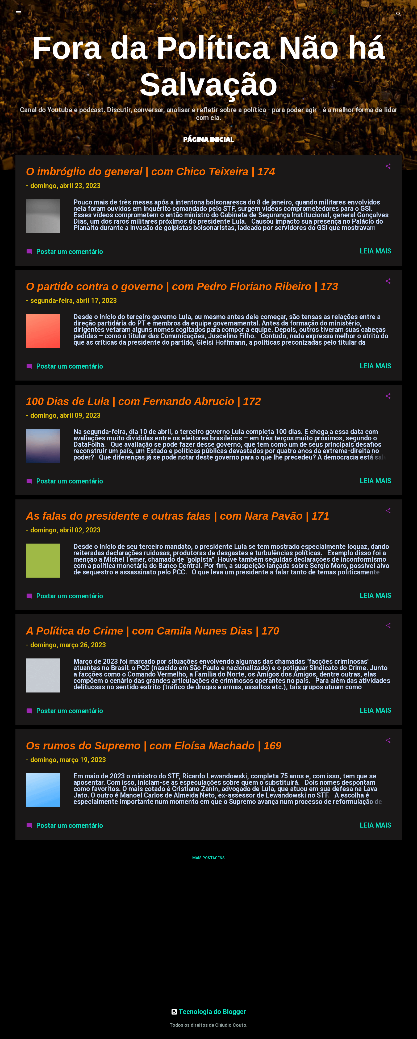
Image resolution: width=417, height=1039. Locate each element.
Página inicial (208, 139)
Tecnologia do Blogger (208, 1012)
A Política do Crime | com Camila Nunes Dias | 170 (152, 631)
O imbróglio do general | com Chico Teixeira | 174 (150, 171)
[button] (388, 166)
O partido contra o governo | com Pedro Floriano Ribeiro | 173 (182, 286)
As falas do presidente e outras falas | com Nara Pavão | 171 (178, 516)
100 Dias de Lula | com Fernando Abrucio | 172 (143, 401)
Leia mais (375, 251)
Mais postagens (208, 858)
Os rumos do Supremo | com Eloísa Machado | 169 (153, 746)
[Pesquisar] (398, 14)
